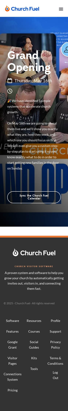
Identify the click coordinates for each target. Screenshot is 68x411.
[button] (61, 9)
